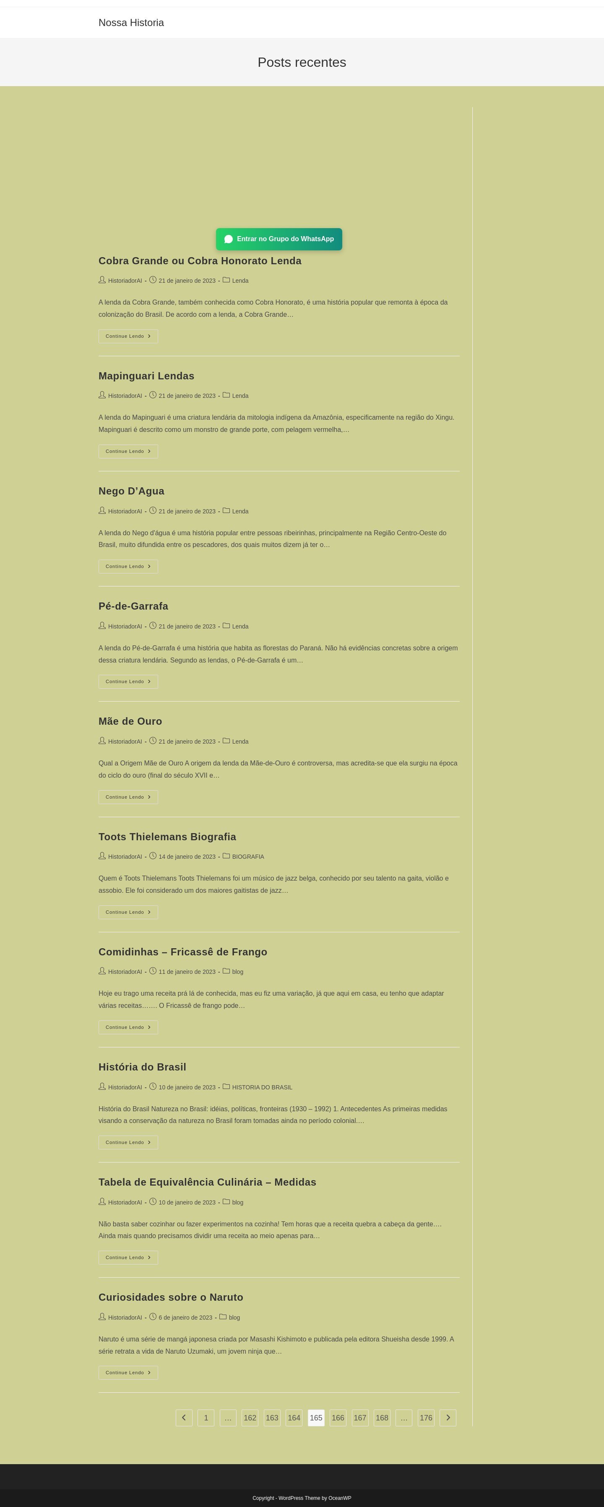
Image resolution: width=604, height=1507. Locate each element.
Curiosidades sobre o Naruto (171, 1297)
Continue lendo (132, 338)
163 (272, 1418)
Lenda (240, 280)
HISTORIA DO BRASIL (262, 1087)
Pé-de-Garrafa (134, 606)
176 (426, 1418)
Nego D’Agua (131, 491)
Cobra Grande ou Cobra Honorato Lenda (200, 260)
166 (338, 1418)
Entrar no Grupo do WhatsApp (279, 239)
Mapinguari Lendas (147, 375)
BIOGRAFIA (248, 856)
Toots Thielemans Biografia (168, 836)
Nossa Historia (131, 22)
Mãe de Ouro (130, 721)
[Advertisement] (279, 166)
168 (382, 1418)
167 (360, 1418)
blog (237, 971)
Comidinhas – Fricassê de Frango (183, 951)
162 (250, 1418)
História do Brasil (143, 1067)
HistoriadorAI (125, 280)
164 (294, 1418)
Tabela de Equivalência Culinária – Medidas (208, 1182)
